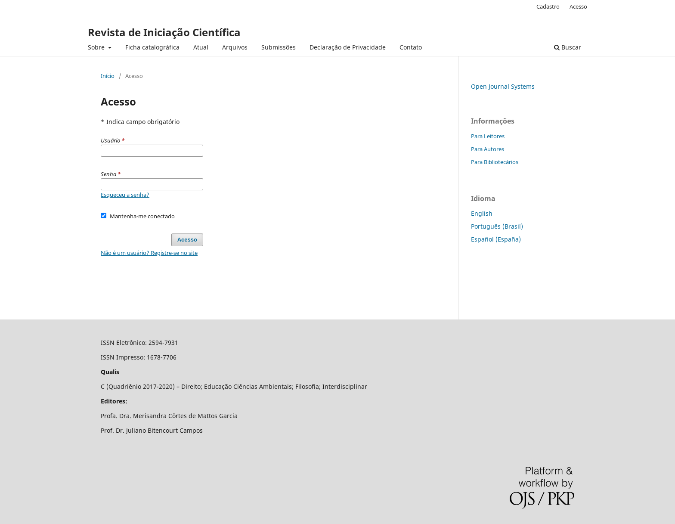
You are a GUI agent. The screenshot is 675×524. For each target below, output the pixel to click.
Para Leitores (488, 136)
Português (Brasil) (497, 226)
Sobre (97, 47)
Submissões (278, 47)
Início (108, 76)
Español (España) (496, 239)
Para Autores (487, 149)
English (481, 213)
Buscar (567, 47)
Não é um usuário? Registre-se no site (149, 253)
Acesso (578, 6)
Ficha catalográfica (152, 47)
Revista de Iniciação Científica (164, 32)
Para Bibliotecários (494, 162)
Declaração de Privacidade (348, 47)
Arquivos (235, 47)
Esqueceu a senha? (125, 194)
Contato (410, 47)
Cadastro (548, 6)
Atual (200, 47)
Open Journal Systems (503, 86)
